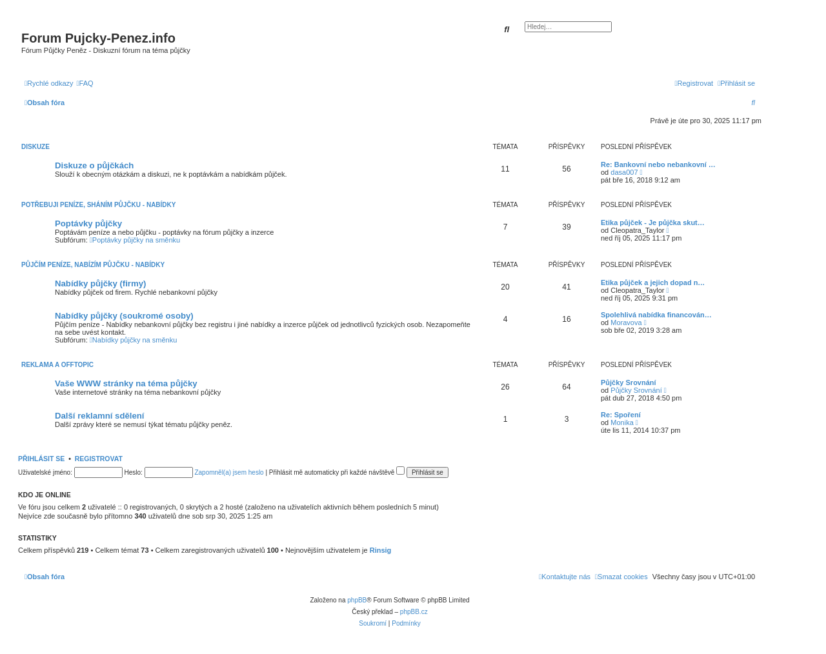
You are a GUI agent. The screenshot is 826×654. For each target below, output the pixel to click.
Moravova (625, 322)
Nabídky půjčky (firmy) (100, 283)
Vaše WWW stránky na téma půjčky (126, 383)
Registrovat (99, 458)
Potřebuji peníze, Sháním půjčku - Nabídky (98, 204)
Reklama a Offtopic (57, 364)
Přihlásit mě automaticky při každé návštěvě (337, 472)
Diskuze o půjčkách (94, 165)
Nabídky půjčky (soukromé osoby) (124, 316)
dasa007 (624, 172)
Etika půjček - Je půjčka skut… (653, 222)
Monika (621, 422)
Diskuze (35, 146)
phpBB (357, 600)
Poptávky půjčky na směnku (135, 240)
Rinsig (381, 550)
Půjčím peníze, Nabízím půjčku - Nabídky (93, 264)
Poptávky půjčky (88, 223)
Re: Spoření (621, 415)
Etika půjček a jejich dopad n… (653, 282)
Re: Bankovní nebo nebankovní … (658, 164)
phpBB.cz (414, 611)
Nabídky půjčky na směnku (133, 340)
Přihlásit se (41, 458)
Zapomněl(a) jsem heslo (228, 472)
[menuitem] (85, 83)
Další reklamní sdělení (100, 416)
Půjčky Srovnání (628, 382)
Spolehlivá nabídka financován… (656, 315)
